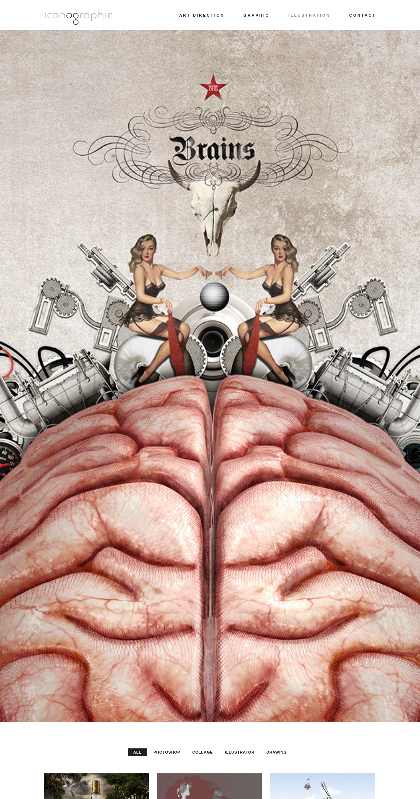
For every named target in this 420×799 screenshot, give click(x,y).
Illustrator (240, 752)
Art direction (202, 15)
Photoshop (166, 752)
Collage (202, 752)
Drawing (276, 752)
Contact (362, 15)
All (137, 752)
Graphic (257, 15)
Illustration (309, 15)
